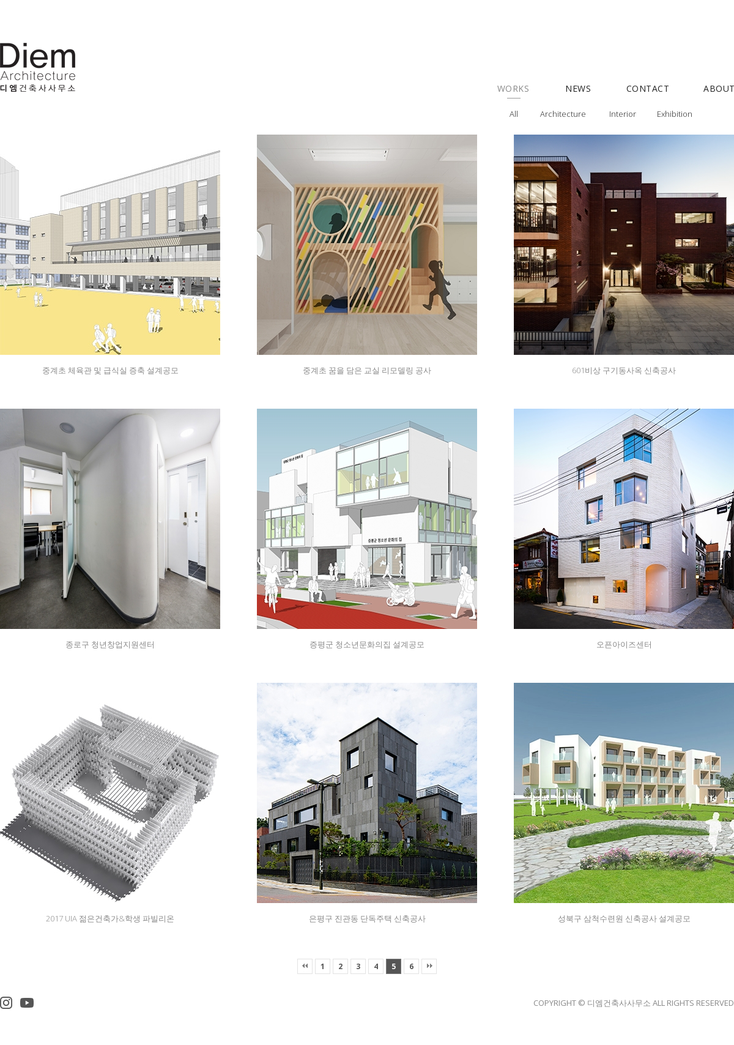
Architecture (563, 113)
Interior (622, 113)
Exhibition (674, 113)
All (514, 113)
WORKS (513, 88)
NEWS (578, 88)
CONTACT (648, 88)
